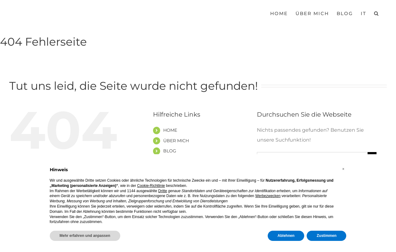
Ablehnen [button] (286, 235)
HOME (170, 130)
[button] (376, 13)
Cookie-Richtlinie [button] (151, 186)
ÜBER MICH (176, 140)
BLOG (169, 151)
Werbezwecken (268, 196)
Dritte (162, 191)
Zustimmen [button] (326, 235)
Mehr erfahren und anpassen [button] (85, 235)
